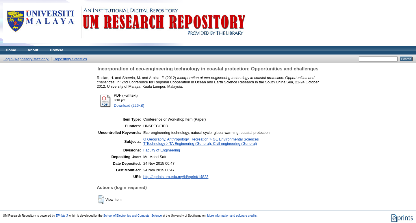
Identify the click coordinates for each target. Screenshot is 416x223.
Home (11, 50)
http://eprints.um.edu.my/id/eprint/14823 (176, 177)
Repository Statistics (70, 59)
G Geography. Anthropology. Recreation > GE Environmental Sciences (201, 139)
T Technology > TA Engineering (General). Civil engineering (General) (200, 143)
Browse (56, 50)
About (33, 50)
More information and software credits (232, 215)
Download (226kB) (129, 105)
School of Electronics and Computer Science (132, 215)
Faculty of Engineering (161, 150)
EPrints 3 (62, 215)
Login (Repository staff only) (26, 59)
